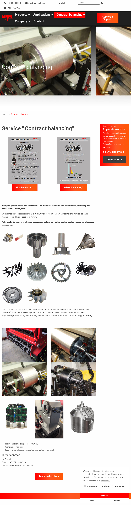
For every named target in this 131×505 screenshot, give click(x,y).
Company (21, 21)
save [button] (92, 500)
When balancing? (73, 187)
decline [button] (117, 500)
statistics (104, 486)
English (62, 3)
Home (4, 114)
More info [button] (105, 481)
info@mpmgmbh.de (35, 3)
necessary (90, 486)
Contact (39, 21)
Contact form (114, 159)
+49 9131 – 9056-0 (12, 3)
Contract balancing (69, 14)
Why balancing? (25, 187)
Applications (42, 14)
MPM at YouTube (12, 8)
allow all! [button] (104, 495)
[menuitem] (62, 3)
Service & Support (107, 18)
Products (21, 14)
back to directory (49, 476)
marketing (118, 486)
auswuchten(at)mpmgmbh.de (19, 465)
